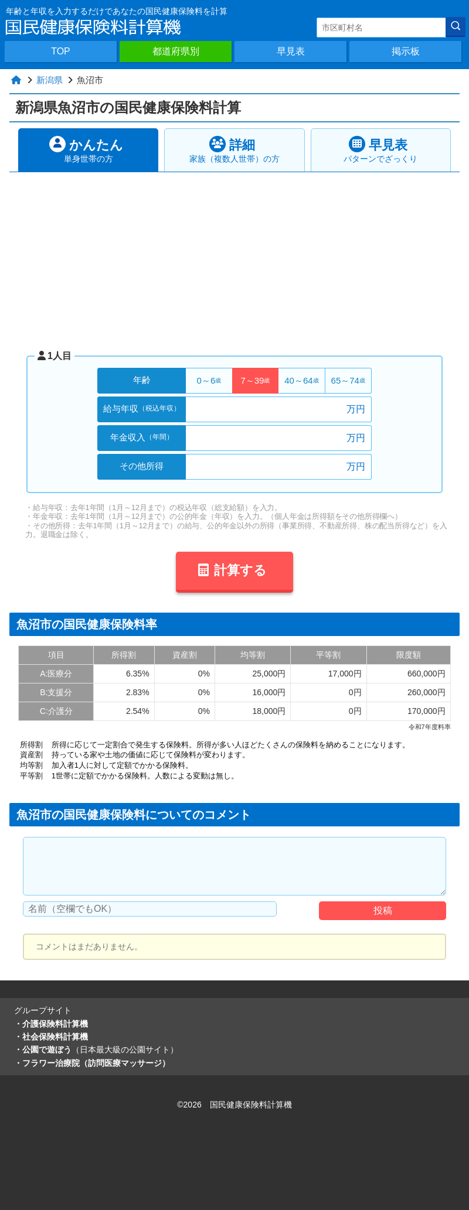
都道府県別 (175, 51)
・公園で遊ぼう (96, 1049)
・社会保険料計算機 (51, 1036)
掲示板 (406, 51)
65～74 (348, 380)
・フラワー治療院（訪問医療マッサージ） (92, 1063)
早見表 (291, 51)
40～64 (301, 380)
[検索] (455, 27)
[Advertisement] (236, 260)
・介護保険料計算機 (51, 1023)
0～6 (209, 380)
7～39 (255, 380)
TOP (60, 51)
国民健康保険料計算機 (251, 1104)
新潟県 (49, 80)
